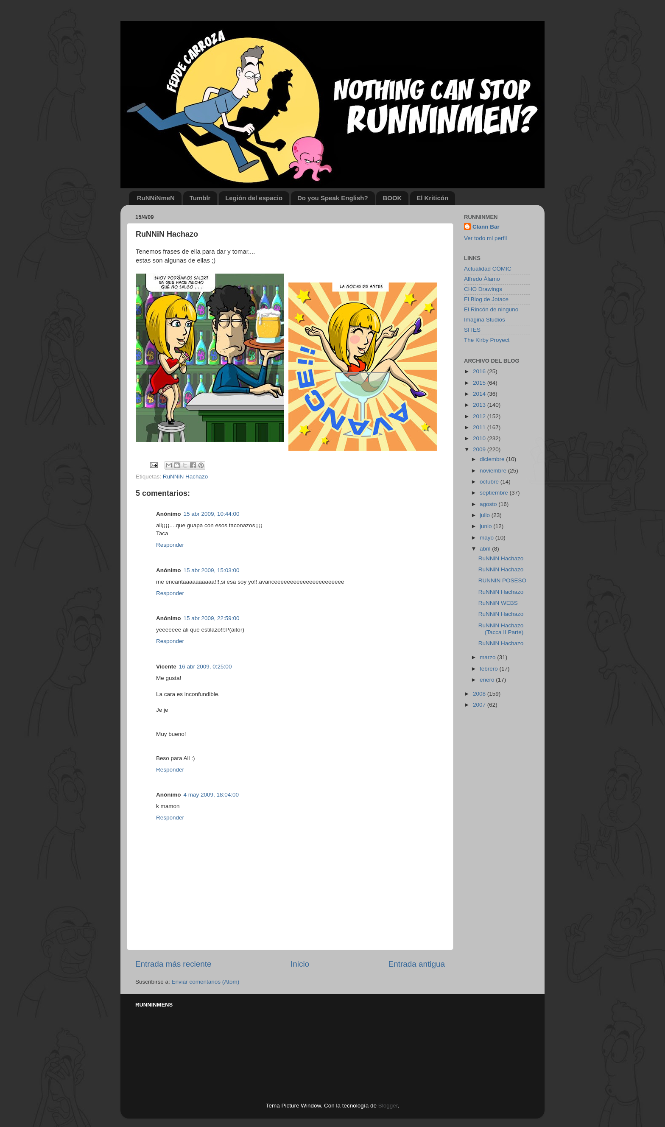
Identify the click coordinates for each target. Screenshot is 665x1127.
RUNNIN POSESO (502, 580)
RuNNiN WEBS (498, 603)
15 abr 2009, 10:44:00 (212, 514)
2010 (480, 438)
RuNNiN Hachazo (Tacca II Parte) (501, 628)
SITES (472, 330)
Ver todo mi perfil (485, 238)
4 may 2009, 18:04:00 (211, 794)
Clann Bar (486, 227)
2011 (480, 427)
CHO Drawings (483, 289)
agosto (489, 504)
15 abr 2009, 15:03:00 (212, 570)
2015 (480, 383)
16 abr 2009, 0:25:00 (205, 666)
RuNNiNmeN (156, 197)
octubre (490, 481)
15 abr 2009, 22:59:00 (212, 618)
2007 (480, 705)
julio (486, 515)
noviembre (494, 470)
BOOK (392, 197)
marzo (488, 657)
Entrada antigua (416, 963)
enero (488, 680)
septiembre (495, 492)
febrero (490, 669)
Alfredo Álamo (482, 279)
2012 (480, 416)
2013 (480, 405)
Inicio (300, 963)
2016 (480, 371)
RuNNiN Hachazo (185, 476)
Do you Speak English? (332, 197)
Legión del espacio (253, 197)
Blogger (388, 1105)
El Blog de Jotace (486, 299)
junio (486, 526)
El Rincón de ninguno (491, 309)
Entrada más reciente (173, 963)
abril (486, 548)
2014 (480, 394)
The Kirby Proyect (486, 340)
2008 (480, 694)
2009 (480, 449)
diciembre (493, 459)
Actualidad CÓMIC (487, 269)
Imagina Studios (484, 319)
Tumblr (200, 197)
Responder (170, 545)
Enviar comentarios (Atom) (206, 982)
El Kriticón (432, 197)
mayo (487, 537)
